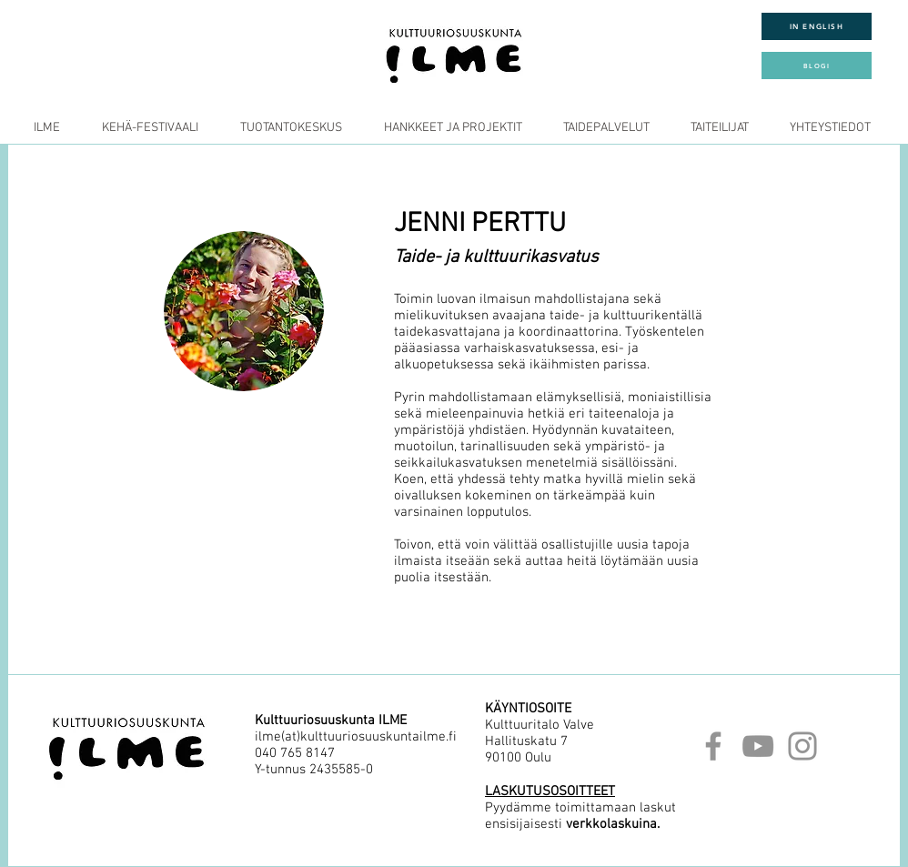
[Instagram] (802, 746)
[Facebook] (713, 746)
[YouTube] (758, 746)
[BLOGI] (817, 65)
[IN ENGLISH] (817, 26)
